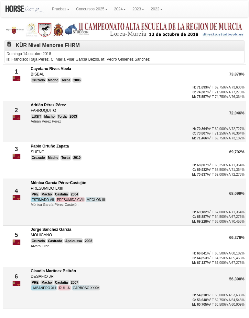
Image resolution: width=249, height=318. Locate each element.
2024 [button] (120, 9)
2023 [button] (138, 9)
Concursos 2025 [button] (91, 9)
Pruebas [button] (61, 9)
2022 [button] (157, 9)
